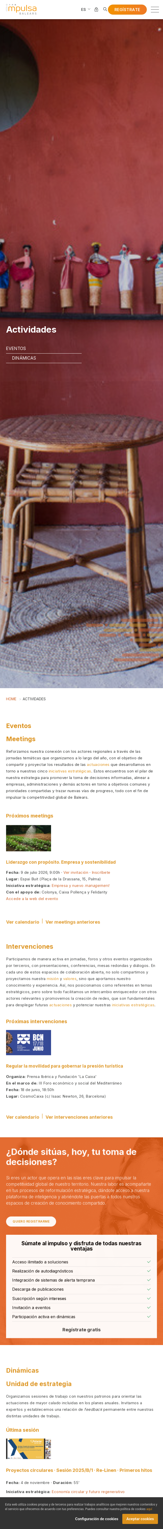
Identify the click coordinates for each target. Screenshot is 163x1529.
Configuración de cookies (96, 1520)
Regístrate (127, 9)
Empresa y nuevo (80, 903)
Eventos (16, 348)
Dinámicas (24, 358)
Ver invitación (75, 890)
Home (11, 699)
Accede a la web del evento (32, 916)
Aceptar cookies (140, 1520)
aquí (149, 1511)
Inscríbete (101, 890)
